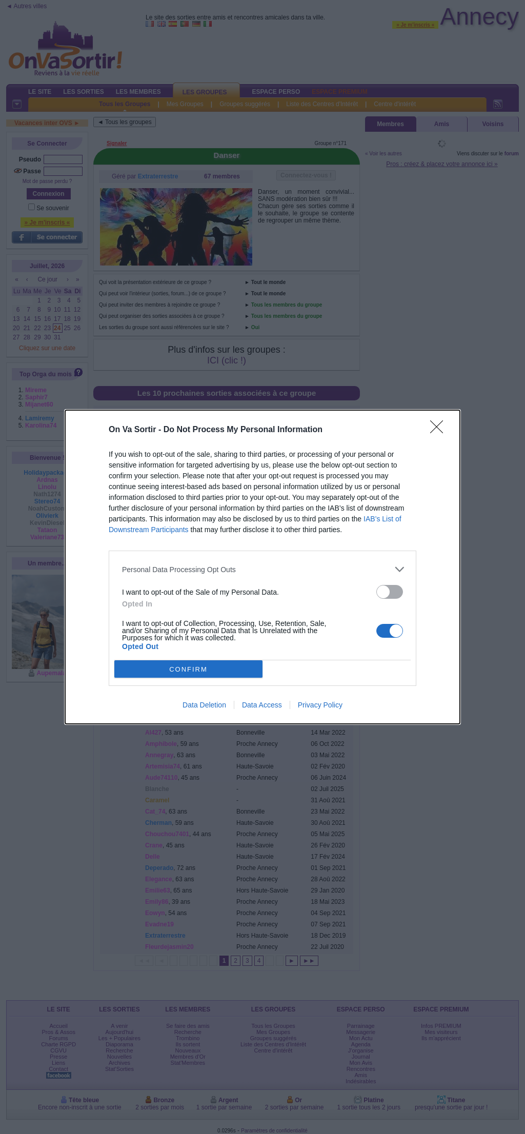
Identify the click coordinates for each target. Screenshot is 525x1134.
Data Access (262, 705)
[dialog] (262, 567)
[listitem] (262, 569)
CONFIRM (188, 669)
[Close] (440, 430)
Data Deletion (204, 705)
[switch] (389, 592)
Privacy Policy (320, 705)
